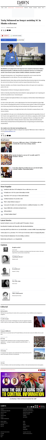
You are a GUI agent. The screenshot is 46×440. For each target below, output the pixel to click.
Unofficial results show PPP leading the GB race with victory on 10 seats (20, 189)
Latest (6, 7)
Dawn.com (3, 27)
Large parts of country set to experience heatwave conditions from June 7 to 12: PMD (23, 205)
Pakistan (26, 7)
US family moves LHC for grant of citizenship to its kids (16, 192)
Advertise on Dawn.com (27, 412)
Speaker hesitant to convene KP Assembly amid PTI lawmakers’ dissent (26, 155)
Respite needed (16, 247)
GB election (3, 351)
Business (35, 7)
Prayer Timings (3, 421)
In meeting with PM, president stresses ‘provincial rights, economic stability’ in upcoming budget (27, 168)
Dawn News (25, 429)
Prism (43, 7)
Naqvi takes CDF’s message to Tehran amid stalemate (16, 195)
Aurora (24, 427)
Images (39, 7)
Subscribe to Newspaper (28, 409)
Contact (2, 409)
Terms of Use (3, 415)
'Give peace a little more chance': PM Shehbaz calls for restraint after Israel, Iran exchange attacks (26, 143)
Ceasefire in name (5, 318)
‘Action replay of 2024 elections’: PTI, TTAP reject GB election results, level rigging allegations (22, 232)
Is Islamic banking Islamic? (10, 214)
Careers (24, 415)
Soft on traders (4, 311)
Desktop (2, 426)
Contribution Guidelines (5, 410)
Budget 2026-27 (11, 7)
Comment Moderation (5, 418)
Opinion (30, 7)
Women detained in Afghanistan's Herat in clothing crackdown (15, 236)
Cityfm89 (2, 433)
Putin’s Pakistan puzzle (17, 293)
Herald (2, 435)
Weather (2, 424)
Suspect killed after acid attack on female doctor (15, 208)
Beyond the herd (16, 269)
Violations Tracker (19, 7)
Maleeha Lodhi (15, 259)
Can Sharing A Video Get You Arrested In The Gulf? (23, 398)
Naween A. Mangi (15, 271)
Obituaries (25, 417)
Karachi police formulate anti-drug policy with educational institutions (17, 226)
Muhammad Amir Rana (16, 295)
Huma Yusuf (14, 283)
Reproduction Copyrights (28, 410)
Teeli (1, 436)
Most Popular (6, 186)
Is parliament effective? (17, 257)
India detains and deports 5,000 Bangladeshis (11, 239)
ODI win (2, 363)
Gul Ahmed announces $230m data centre (13, 198)
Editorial (4, 307)
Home (2, 7)
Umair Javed (14, 249)
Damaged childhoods (6, 331)
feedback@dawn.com (10, 131)
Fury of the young (16, 281)
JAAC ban (3, 338)
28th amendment (8, 211)
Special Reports (26, 426)
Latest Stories (6, 220)
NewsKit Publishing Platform (27, 433)
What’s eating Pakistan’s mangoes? (12, 201)
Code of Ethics (3, 412)
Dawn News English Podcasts (8, 369)
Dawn (24, 421)
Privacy (2, 417)
